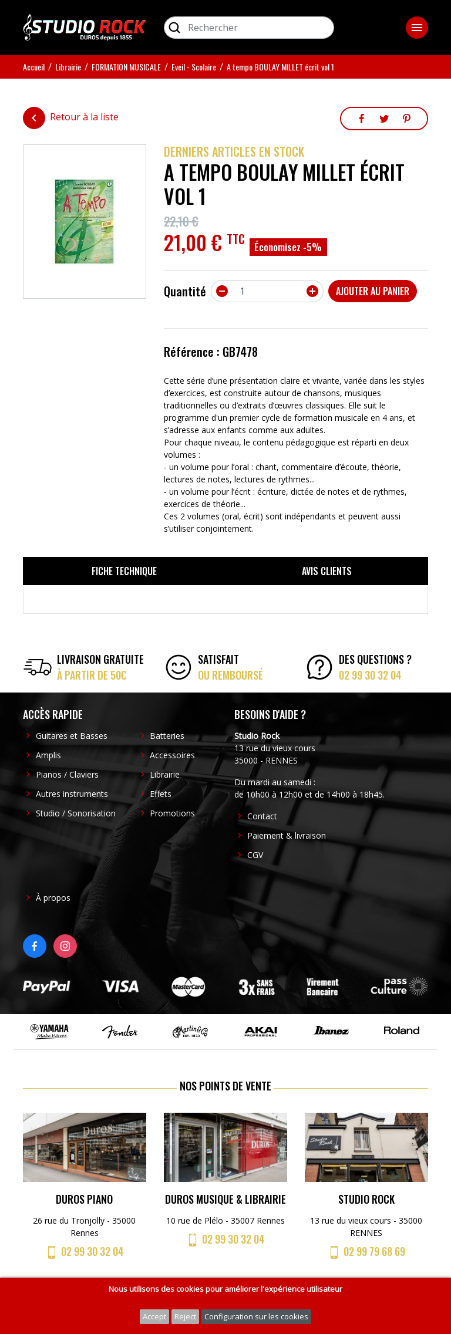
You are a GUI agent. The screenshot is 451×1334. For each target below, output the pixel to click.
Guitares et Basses (71, 735)
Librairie (165, 774)
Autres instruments (72, 793)
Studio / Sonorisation (76, 813)
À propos (53, 897)
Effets (160, 793)
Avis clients (327, 571)
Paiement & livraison (286, 835)
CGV (255, 854)
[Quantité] (267, 291)
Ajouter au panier (372, 291)
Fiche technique (124, 571)
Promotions (172, 813)
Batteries (167, 735)
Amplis (48, 755)
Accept (154, 1316)
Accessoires (172, 755)
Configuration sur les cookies (256, 1316)
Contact (262, 816)
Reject (185, 1316)
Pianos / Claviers (67, 774)
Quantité (185, 291)
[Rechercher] (249, 27)
